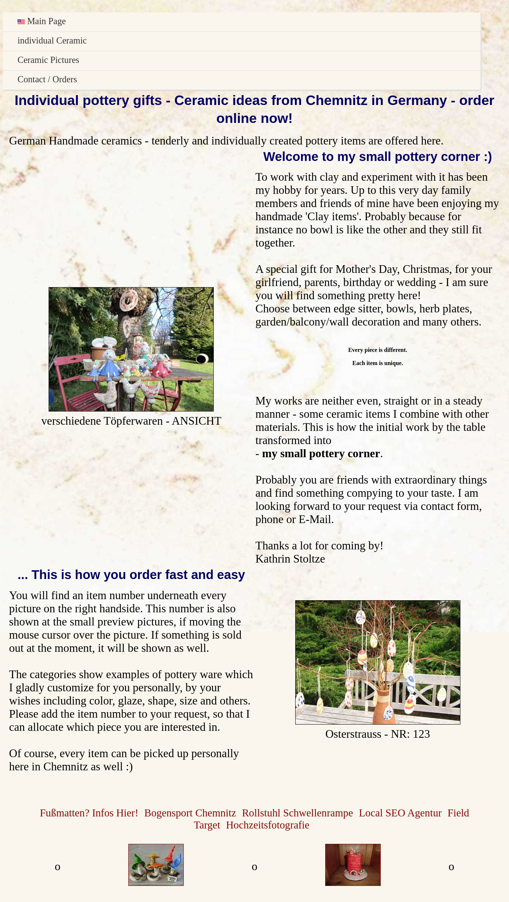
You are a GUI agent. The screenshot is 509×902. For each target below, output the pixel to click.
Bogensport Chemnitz (190, 813)
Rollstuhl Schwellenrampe (297, 813)
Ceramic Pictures (48, 60)
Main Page (42, 21)
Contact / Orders (47, 79)
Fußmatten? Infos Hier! (89, 813)
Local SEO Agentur (400, 813)
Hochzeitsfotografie (267, 825)
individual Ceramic (52, 40)
